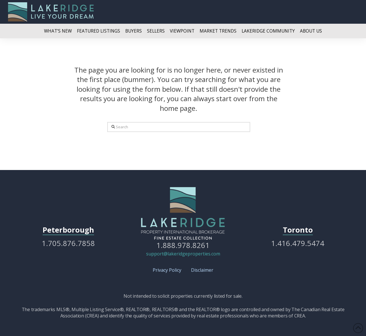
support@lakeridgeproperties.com (183, 254)
